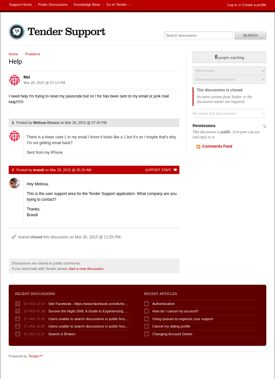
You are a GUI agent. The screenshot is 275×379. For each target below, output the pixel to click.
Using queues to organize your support (182, 319)
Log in (232, 5)
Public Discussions (53, 4)
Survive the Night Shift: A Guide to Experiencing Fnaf (88, 311)
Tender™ (35, 356)
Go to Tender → (118, 4)
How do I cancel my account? (175, 311)
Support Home (20, 4)
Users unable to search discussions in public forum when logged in (88, 319)
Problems (32, 54)
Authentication (163, 304)
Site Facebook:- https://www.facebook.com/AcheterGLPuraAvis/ (88, 304)
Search (250, 35)
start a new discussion (86, 269)
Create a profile (254, 5)
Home (13, 54)
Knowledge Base (87, 4)
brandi (38, 170)
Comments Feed (217, 146)
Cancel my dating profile (171, 326)
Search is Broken (61, 334)
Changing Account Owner (172, 334)
